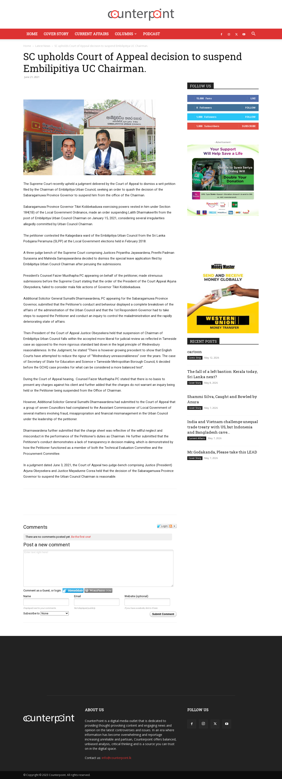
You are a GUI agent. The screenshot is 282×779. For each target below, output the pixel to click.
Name (27, 596)
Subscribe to (46, 613)
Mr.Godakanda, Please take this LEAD (223, 452)
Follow (250, 107)
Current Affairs (92, 33)
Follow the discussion (173, 526)
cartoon (194, 351)
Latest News (42, 46)
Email (77, 596)
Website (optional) (136, 596)
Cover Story (56, 33)
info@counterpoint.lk (116, 758)
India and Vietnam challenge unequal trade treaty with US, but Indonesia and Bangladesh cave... (222, 427)
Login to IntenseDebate (73, 590)
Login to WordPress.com (98, 590)
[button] (253, 34)
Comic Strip (195, 357)
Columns (126, 33)
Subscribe (249, 126)
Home (31, 33)
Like (253, 98)
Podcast (151, 33)
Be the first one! (81, 536)
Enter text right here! (98, 568)
